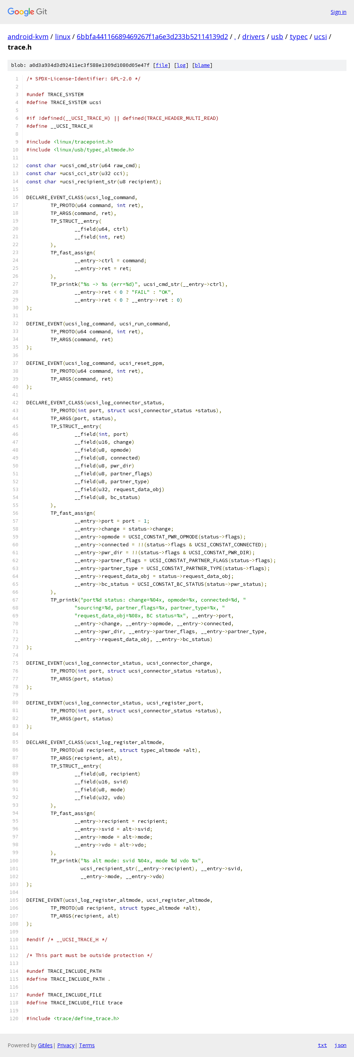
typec (299, 36)
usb (277, 36)
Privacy (65, 1045)
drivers (253, 36)
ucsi (320, 36)
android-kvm (28, 36)
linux (62, 36)
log (181, 65)
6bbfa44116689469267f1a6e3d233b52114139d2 (152, 36)
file (162, 65)
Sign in (338, 11)
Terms (87, 1045)
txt (322, 1045)
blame (202, 65)
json (340, 1045)
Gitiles (45, 1045)
